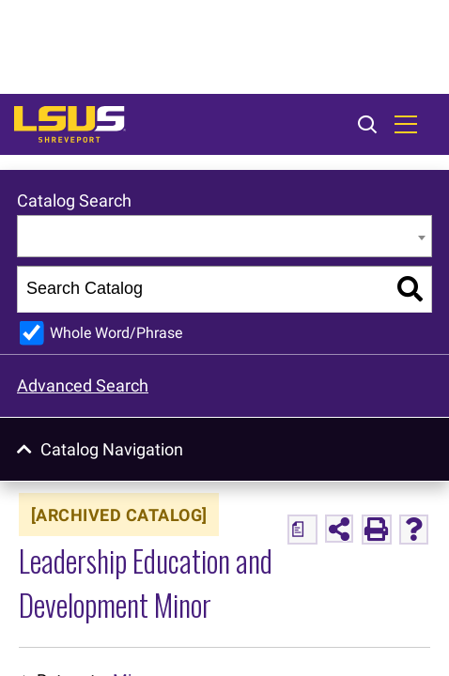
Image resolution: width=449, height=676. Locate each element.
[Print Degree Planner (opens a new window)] (302, 530)
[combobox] (224, 236)
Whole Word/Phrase (116, 333)
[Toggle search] (367, 126)
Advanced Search (82, 385)
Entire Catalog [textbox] (79, 237)
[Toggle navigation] (405, 125)
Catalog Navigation (111, 449)
